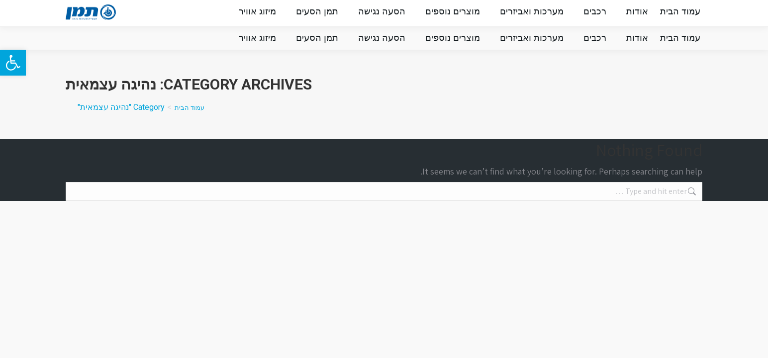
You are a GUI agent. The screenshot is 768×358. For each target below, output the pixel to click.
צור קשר (170, 13)
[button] (13, 63)
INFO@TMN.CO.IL (545, 12)
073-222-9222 (623, 12)
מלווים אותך (222, 13)
